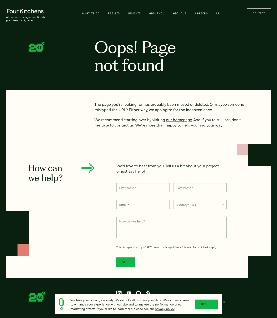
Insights (134, 13)
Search (217, 13)
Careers (201, 13)
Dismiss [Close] (206, 304)
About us (180, 13)
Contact (259, 13)
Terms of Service (201, 247)
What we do (91, 13)
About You (157, 13)
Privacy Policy (180, 247)
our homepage (179, 119)
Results (114, 13)
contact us (124, 124)
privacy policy (164, 308)
